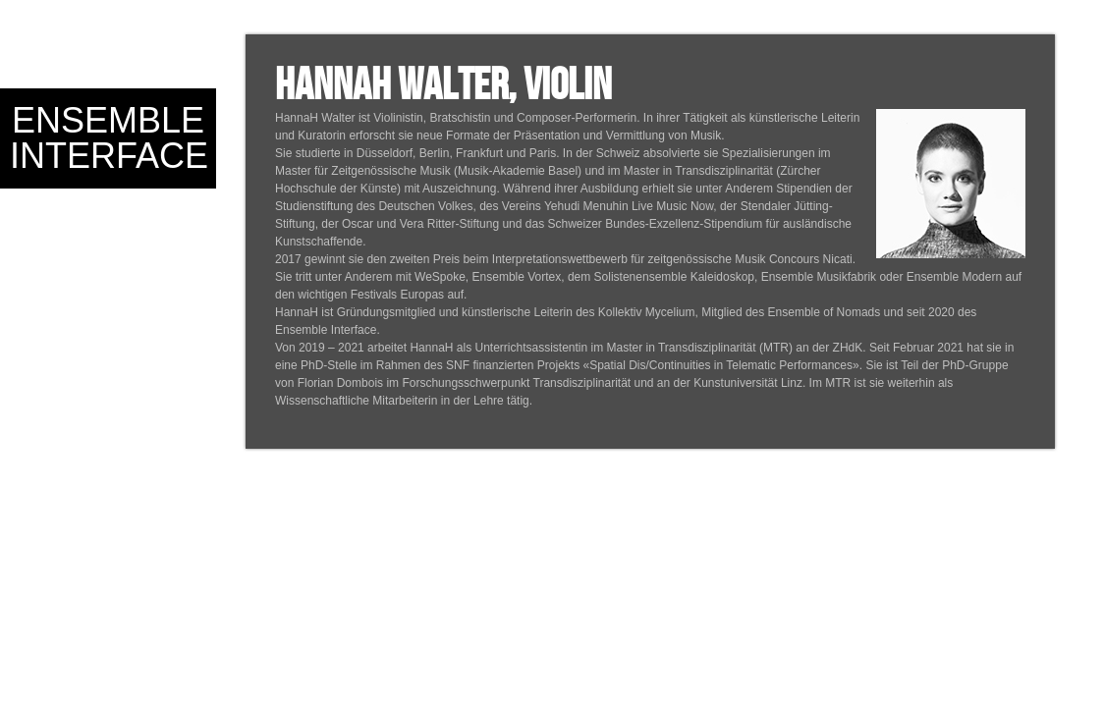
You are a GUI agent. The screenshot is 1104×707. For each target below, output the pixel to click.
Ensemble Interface (109, 138)
